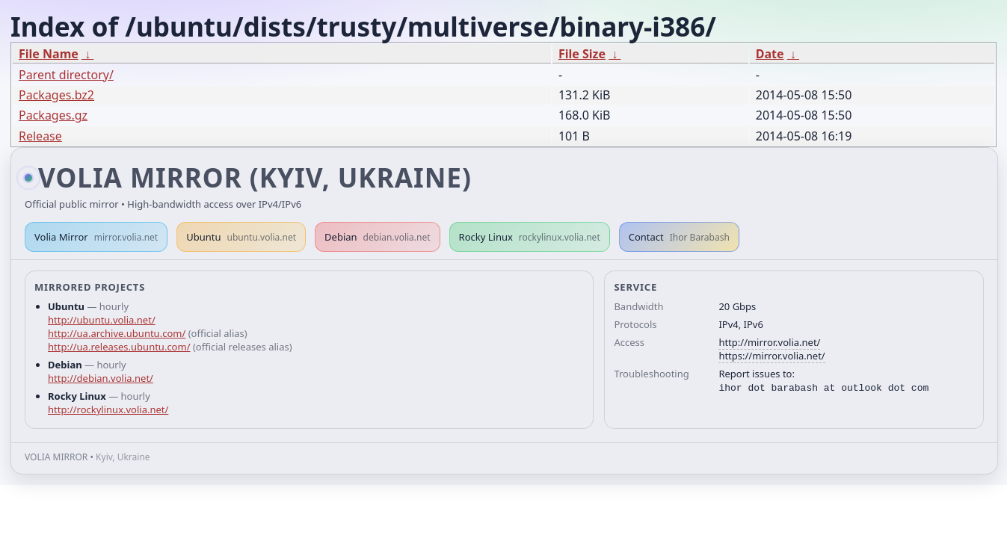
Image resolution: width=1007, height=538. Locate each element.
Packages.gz (53, 115)
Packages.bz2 (56, 95)
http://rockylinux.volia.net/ (108, 409)
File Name (48, 54)
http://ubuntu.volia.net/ (101, 320)
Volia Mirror (96, 237)
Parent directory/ (66, 75)
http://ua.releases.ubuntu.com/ (119, 346)
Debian (377, 237)
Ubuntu (241, 237)
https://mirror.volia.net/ (771, 355)
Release (40, 136)
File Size (582, 54)
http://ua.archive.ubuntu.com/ (116, 333)
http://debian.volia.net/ (100, 378)
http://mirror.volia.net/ (769, 342)
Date (770, 54)
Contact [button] (679, 237)
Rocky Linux (529, 237)
